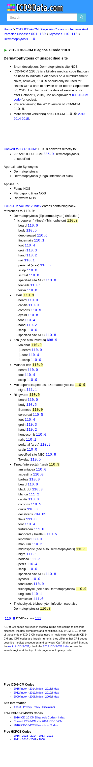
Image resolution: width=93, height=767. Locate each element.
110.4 (30, 247)
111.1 (32, 395)
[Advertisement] (39, 134)
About (17, 719)
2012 (17, 705)
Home (8, 29)
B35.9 (48, 155)
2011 (32, 705)
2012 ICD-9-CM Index (56, 658)
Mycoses (63, 34)
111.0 (31, 529)
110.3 (32, 252)
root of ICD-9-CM (18, 658)
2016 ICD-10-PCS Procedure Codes (36, 737)
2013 (81, 115)
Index (24, 701)
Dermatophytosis (20, 39)
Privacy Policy (31, 719)
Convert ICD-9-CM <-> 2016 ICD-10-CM (38, 733)
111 (38, 630)
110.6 (42, 237)
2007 (48, 708)
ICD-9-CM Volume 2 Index (22, 207)
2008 (32, 708)
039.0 (36, 549)
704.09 (40, 523)
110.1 (39, 242)
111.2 (34, 503)
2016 (17, 747)
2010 (48, 705)
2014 (17, 119)
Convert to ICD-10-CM (20, 150)
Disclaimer (48, 719)
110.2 (32, 257)
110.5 (31, 232)
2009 (17, 708)
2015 (25, 119)
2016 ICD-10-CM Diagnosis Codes (35, 729)
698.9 (52, 344)
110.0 (33, 227)
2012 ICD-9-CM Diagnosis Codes (40, 29)
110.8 (34, 278)
